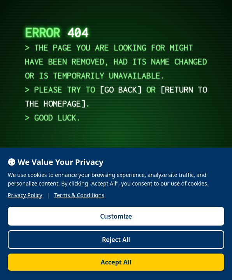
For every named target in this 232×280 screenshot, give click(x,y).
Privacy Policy (25, 195)
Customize (116, 216)
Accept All (116, 262)
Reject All (116, 239)
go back (120, 89)
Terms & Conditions (79, 195)
